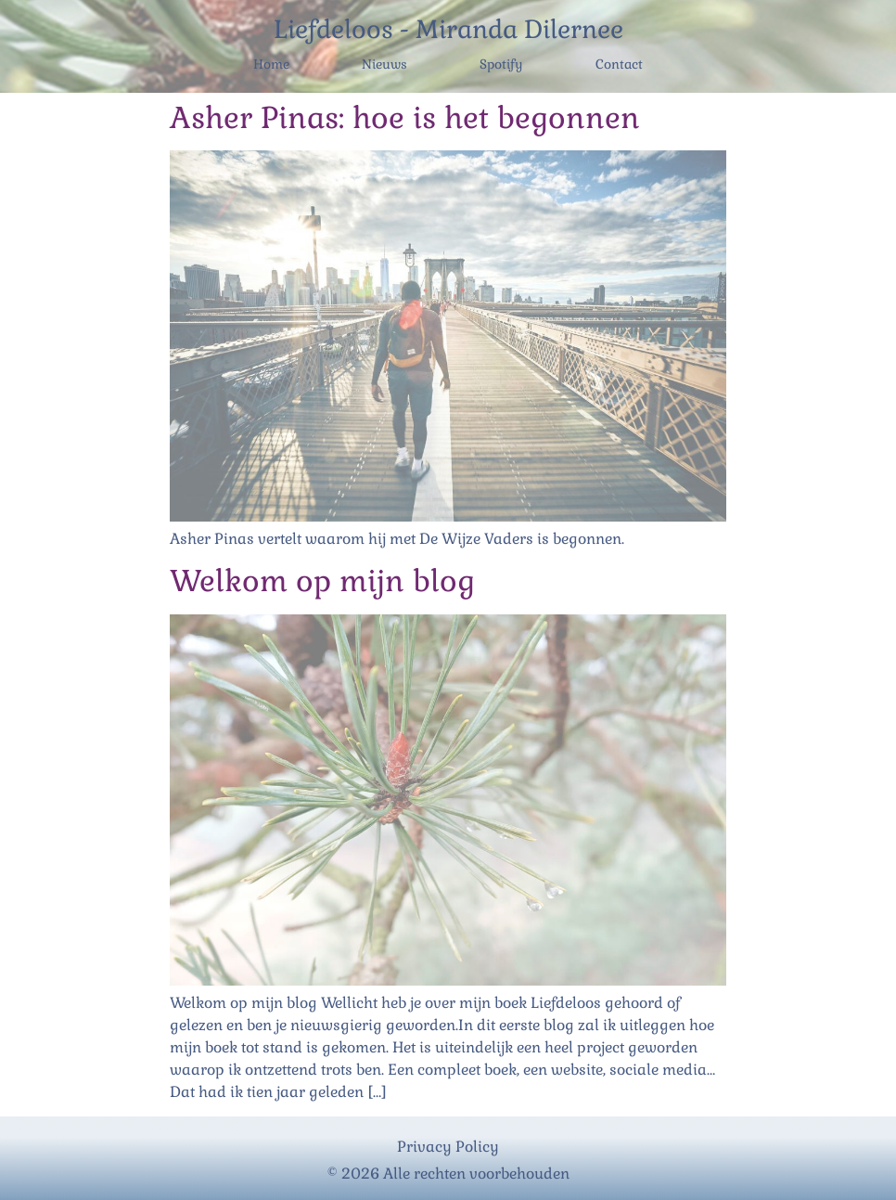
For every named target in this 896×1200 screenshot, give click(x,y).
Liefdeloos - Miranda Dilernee (448, 29)
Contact (619, 64)
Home (271, 64)
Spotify (501, 64)
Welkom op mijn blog (322, 580)
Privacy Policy (448, 1146)
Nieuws (384, 64)
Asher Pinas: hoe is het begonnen (405, 117)
